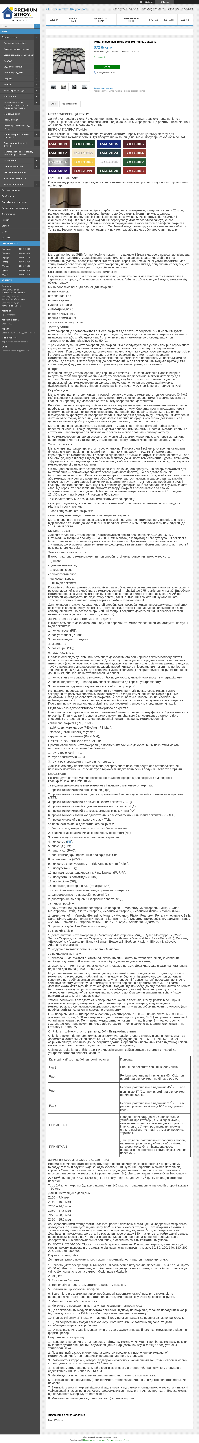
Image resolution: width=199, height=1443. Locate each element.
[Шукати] (37, 26)
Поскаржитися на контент (94, 1440)
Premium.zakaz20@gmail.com (15, 350)
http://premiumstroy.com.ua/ (15, 341)
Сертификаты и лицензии (14, 202)
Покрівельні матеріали (15, 43)
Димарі (7, 84)
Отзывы (6, 237)
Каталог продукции (13, 184)
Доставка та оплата (100, 19)
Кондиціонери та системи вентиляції (16, 135)
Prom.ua (113, 1437)
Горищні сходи (11, 119)
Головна (53, 20)
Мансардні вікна (12, 113)
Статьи (5, 225)
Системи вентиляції (13, 166)
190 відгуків (148, 2)
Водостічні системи (13, 66)
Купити (107, 66)
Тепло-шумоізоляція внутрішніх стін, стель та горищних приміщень (16, 105)
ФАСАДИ (8, 60)
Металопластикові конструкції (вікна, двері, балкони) (18, 153)
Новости (6, 219)
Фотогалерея (8, 213)
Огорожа (8, 78)
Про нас (153, 20)
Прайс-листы (8, 196)
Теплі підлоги (10, 160)
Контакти (169, 20)
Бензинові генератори (15, 172)
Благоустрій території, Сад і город (17, 127)
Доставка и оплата (11, 190)
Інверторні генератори (15, 178)
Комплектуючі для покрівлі (17, 49)
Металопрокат (11, 96)
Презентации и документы (15, 208)
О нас (4, 231)
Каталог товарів (72, 19)
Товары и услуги (10, 37)
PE (69, 841)
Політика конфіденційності (118, 1440)
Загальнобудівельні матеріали (19, 54)
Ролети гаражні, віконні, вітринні (15, 144)
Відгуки (185, 20)
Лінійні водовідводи (13, 72)
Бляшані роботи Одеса (15, 90)
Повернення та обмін (131, 19)
